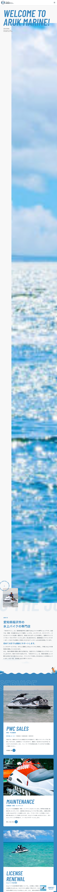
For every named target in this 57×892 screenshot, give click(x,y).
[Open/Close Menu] (54, 2)
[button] (11, 750)
